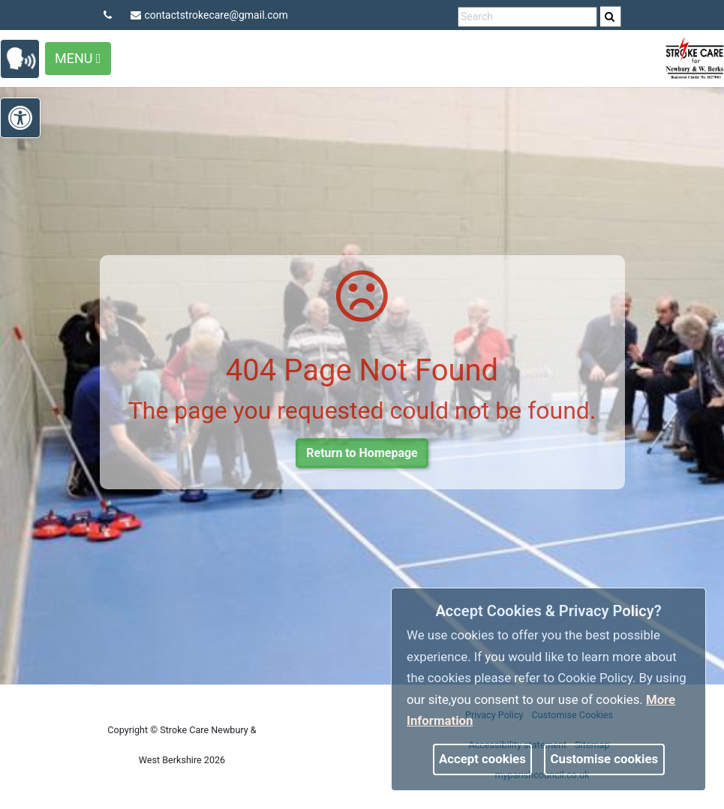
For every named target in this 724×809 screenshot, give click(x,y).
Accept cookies (482, 758)
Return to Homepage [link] (361, 453)
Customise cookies (605, 758)
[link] (609, 16)
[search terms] (527, 17)
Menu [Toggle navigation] (78, 58)
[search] (610, 16)
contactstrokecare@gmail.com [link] (209, 15)
